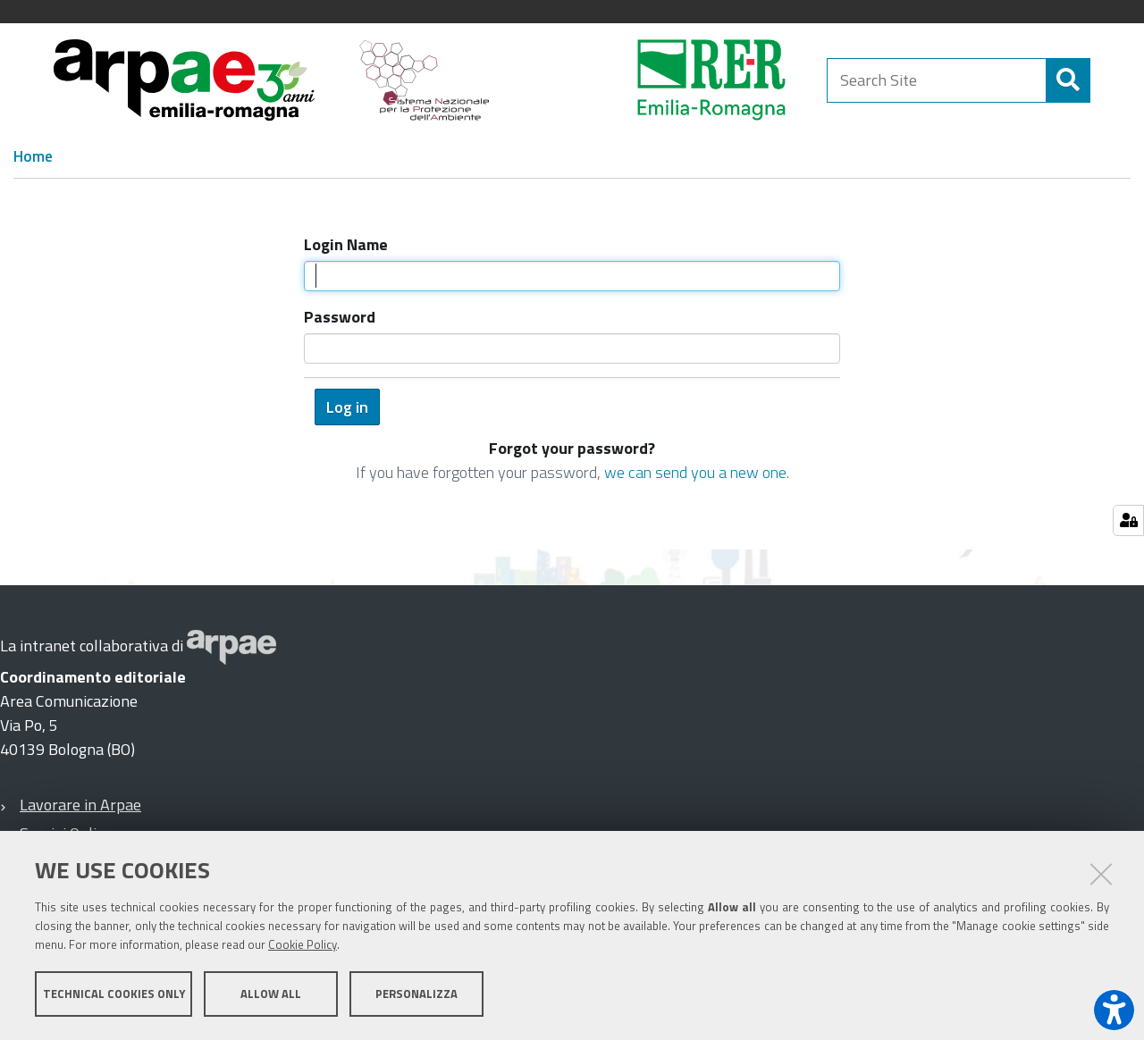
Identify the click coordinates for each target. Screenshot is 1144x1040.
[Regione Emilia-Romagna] (667, 80)
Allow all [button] (270, 993)
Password (339, 317)
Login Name (346, 244)
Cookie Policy (302, 944)
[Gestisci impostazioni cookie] (1128, 520)
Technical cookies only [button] (114, 993)
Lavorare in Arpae (80, 805)
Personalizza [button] (416, 993)
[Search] (1068, 80)
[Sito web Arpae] (231, 645)
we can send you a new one (695, 472)
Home (33, 156)
